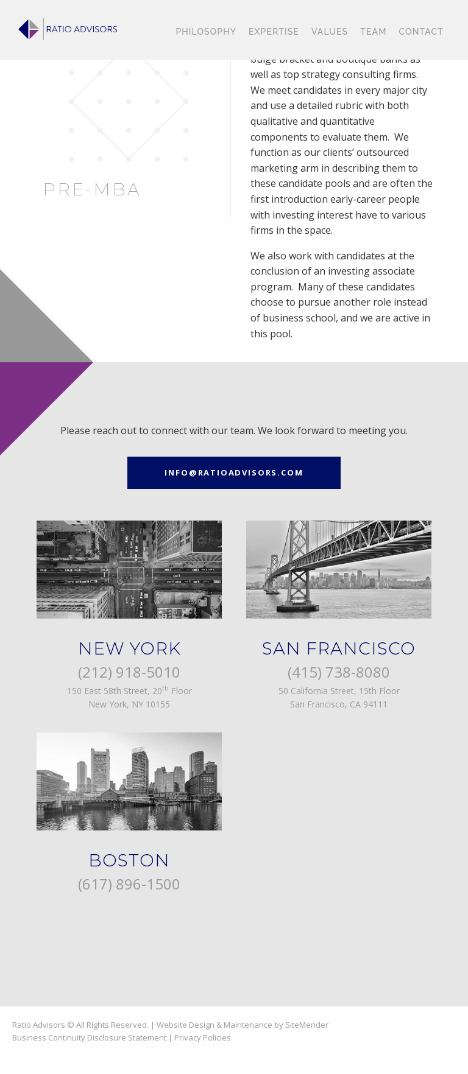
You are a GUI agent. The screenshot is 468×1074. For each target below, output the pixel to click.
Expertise (274, 32)
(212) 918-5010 (129, 672)
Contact (421, 32)
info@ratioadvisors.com (234, 472)
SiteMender (306, 1024)
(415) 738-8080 (339, 672)
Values (329, 32)
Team (373, 32)
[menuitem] (206, 32)
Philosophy (206, 32)
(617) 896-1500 (129, 884)
